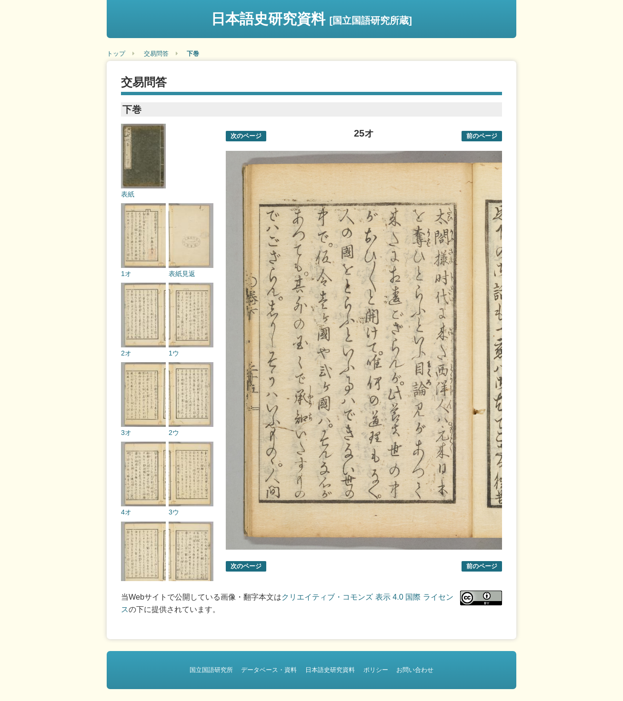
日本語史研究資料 (311, 19)
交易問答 (156, 53)
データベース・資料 (269, 669)
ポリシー (375, 669)
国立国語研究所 (211, 669)
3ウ (174, 512)
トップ (116, 53)
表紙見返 (182, 273)
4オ (126, 512)
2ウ (174, 432)
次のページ (246, 135)
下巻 (193, 53)
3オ (126, 432)
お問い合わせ (414, 669)
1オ (126, 273)
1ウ (174, 353)
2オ (126, 353)
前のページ (481, 135)
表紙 (127, 194)
